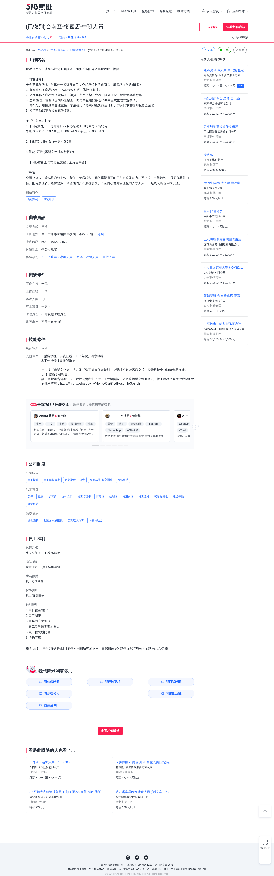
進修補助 (123, 479)
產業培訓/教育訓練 (101, 479)
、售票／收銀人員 (85, 257)
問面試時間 (134, 681)
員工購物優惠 (52, 479)
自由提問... (91, 693)
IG (128, 846)
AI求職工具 (128, 11)
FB (137, 846)
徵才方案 (183, 11)
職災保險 (178, 496)
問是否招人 (177, 681)
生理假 (113, 496)
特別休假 (128, 496)
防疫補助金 (96, 520)
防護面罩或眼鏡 (53, 520)
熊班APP (265, 848)
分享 (208, 50)
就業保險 (33, 503)
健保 (41, 496)
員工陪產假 (84, 496)
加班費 (53, 496)
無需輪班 (49, 199)
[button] (95, 445)
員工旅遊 (33, 479)
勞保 (30, 496)
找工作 (110, 11)
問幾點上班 (48, 693)
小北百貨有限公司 (76, 50)
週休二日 (67, 496)
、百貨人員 (107, 257)
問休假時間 (48, 681)
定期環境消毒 (76, 520)
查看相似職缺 (235, 27)
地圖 (101, 234)
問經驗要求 (91, 681)
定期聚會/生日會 (75, 479)
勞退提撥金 (161, 496)
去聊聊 (212, 27)
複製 (239, 50)
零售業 (61, 50)
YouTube (146, 846)
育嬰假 (100, 496)
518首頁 (42, 50)
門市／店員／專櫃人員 (57, 257)
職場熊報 (148, 11)
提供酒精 (33, 520)
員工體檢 (143, 496)
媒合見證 (166, 11)
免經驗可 (33, 199)
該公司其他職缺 (73, 37)
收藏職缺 (242, 37)
